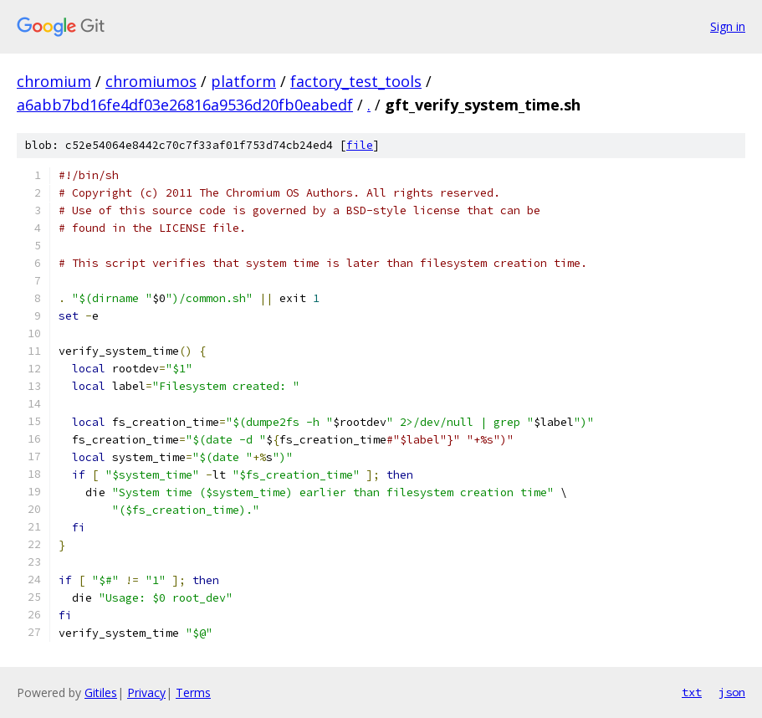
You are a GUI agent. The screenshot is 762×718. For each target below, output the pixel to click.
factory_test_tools (356, 81)
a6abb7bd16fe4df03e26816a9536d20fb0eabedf (185, 105)
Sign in (727, 26)
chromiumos (151, 81)
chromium (54, 81)
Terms (193, 692)
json (732, 692)
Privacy (146, 692)
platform (243, 81)
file (359, 145)
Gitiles (100, 692)
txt (692, 692)
